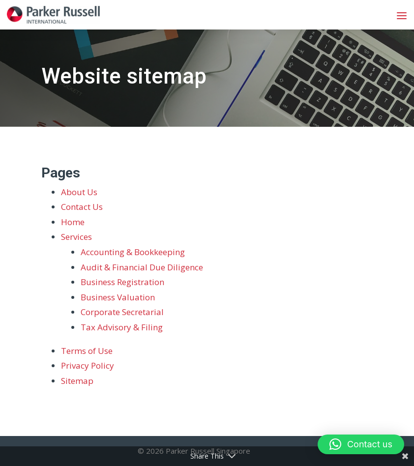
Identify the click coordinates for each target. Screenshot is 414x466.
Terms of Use (87, 350)
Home (73, 222)
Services (76, 236)
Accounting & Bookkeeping (133, 252)
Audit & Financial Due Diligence (142, 267)
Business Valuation (118, 297)
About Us (79, 192)
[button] (361, 444)
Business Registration (122, 282)
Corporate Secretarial (122, 312)
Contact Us (82, 206)
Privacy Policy (87, 365)
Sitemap (77, 380)
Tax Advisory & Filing (122, 327)
